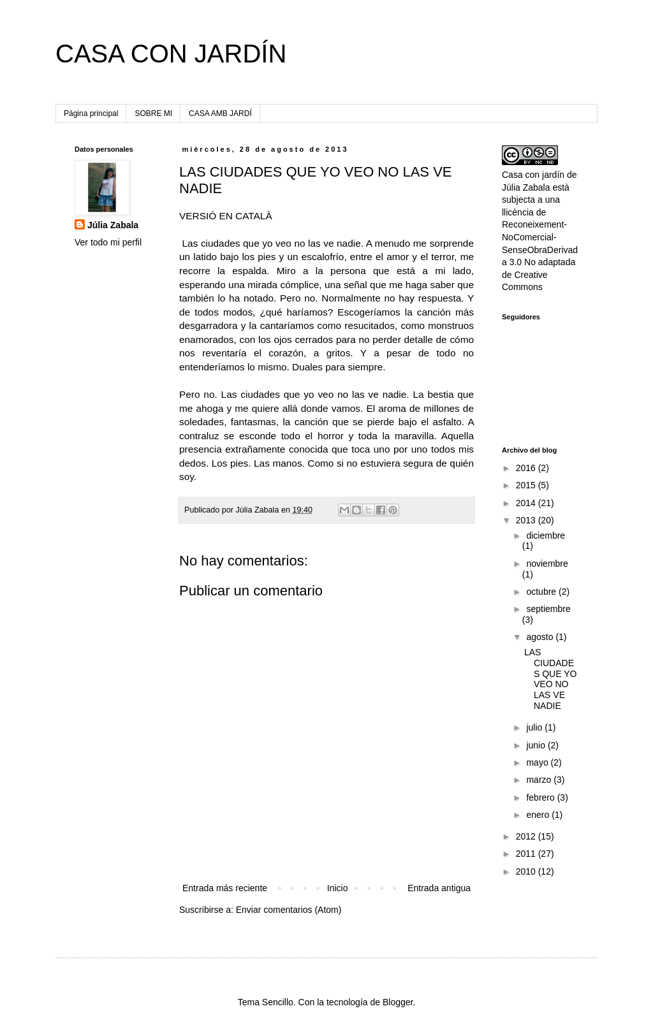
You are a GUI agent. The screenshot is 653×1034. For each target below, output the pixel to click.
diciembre (545, 535)
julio (535, 727)
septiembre (548, 609)
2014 (527, 503)
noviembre (547, 563)
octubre (542, 591)
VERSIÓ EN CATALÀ (225, 215)
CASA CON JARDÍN (170, 54)
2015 (527, 485)
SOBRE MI (153, 113)
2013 (527, 520)
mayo (538, 762)
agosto (540, 637)
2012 (527, 836)
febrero (541, 797)
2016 (527, 468)
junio (536, 745)
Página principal (91, 113)
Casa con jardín (533, 175)
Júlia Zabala (112, 225)
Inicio (337, 888)
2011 (527, 853)
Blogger (398, 1002)
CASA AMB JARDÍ (220, 113)
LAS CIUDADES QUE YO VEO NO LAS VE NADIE (550, 679)
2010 (527, 871)
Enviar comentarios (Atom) (289, 910)
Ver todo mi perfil (108, 242)
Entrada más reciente (224, 888)
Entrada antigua (439, 888)
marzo (540, 780)
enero (539, 815)
